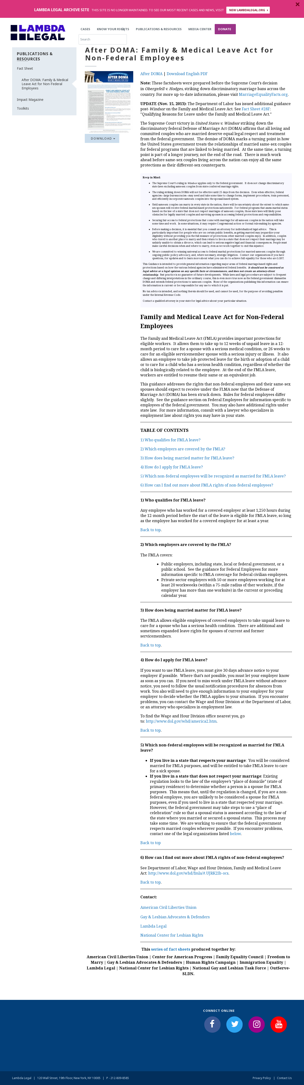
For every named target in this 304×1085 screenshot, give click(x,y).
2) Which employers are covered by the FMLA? (182, 449)
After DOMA (151, 73)
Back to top (150, 529)
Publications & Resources (159, 29)
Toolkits (23, 108)
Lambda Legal (153, 926)
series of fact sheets (170, 949)
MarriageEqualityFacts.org (263, 94)
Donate (224, 29)
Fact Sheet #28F (256, 109)
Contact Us (284, 1078)
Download (101, 138)
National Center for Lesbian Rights (171, 935)
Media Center (199, 29)
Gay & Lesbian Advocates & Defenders (175, 917)
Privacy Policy (262, 1078)
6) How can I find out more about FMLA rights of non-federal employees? (206, 485)
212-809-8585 (119, 1078)
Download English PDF (187, 73)
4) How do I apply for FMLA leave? (171, 467)
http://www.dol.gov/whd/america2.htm (181, 721)
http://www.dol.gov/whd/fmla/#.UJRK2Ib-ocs (188, 873)
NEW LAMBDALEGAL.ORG (247, 10)
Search (253, 29)
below (235, 833)
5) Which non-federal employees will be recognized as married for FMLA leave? (213, 476)
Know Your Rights (113, 29)
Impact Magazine (30, 99)
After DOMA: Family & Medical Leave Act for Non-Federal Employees (45, 84)
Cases (85, 29)
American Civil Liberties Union (168, 907)
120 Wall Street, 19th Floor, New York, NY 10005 (68, 1078)
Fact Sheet (25, 68)
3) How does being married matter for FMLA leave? (187, 458)
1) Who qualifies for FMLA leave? (170, 440)
